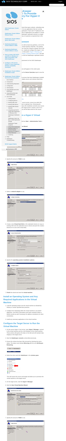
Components (9, 82)
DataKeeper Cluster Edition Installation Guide (11, 71)
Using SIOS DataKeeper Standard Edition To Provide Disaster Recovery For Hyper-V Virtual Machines (14, 129)
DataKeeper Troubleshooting (9, 139)
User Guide (8, 97)
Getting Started (10, 99)
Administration (9, 88)
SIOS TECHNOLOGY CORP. (16, 1)
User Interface (10, 79)
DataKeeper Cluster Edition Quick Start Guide (12, 39)
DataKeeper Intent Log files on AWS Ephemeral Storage (14, 120)
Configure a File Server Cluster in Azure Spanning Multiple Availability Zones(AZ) (11, 65)
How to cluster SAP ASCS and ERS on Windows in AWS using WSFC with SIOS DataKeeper (11, 57)
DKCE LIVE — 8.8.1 (36, 1)
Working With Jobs (11, 103)
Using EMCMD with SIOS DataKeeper (12, 90)
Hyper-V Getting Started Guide (30, 53)
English (61, 1)
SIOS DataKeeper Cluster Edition (12, 28)
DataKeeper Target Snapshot (12, 124)
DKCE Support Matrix (11, 144)
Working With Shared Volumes (12, 107)
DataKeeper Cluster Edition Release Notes (12, 34)
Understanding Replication (12, 84)
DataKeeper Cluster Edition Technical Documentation (11, 77)
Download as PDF (11, 149)
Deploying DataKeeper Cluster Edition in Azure (10, 49)
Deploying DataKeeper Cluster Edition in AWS (10, 44)
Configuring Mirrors (11, 101)
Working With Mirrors (12, 105)
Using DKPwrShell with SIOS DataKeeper (11, 93)
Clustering (9, 135)
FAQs (7, 137)
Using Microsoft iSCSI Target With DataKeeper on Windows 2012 (13, 111)
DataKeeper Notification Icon (14, 115)
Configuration (9, 86)
